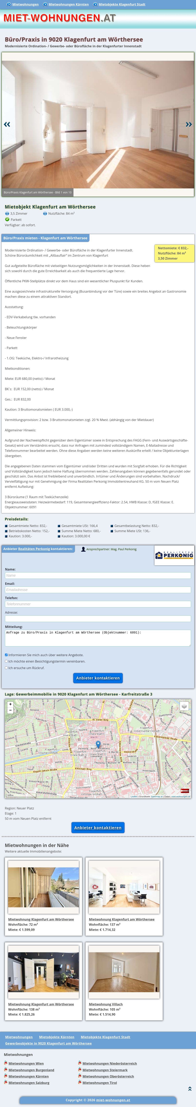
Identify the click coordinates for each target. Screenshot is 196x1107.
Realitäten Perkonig (34, 549)
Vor (189, 124)
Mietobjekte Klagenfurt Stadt (122, 4)
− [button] (10, 714)
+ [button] (10, 708)
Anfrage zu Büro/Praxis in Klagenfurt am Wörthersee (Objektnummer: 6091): (98, 640)
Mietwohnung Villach (106, 1007)
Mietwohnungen (25, 4)
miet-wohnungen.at (180, 799)
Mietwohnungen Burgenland (31, 1073)
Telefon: (11, 598)
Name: (10, 569)
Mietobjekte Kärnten (56, 1040)
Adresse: (11, 612)
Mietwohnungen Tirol (100, 1086)
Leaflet (134, 799)
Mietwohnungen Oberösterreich (108, 1079)
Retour (7, 124)
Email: (10, 583)
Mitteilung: (14, 627)
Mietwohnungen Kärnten (69, 4)
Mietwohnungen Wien (26, 1066)
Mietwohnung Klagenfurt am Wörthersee (41, 922)
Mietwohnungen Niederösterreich (110, 1066)
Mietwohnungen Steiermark (105, 1073)
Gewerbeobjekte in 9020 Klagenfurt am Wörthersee (48, 1046)
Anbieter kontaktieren (98, 830)
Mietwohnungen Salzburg (29, 1086)
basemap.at (156, 799)
